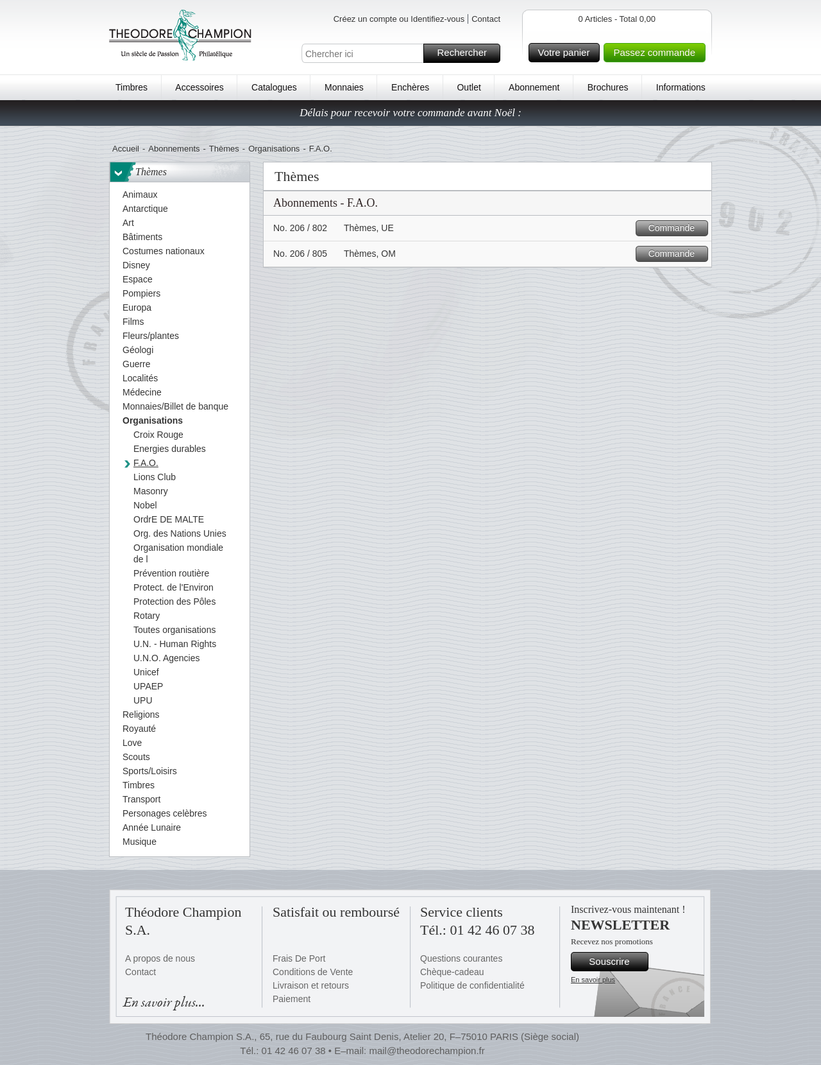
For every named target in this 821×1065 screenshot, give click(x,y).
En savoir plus (593, 979)
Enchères (410, 87)
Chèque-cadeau (452, 972)
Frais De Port (299, 958)
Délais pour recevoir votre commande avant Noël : (410, 113)
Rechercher (466, 53)
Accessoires (199, 87)
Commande (676, 228)
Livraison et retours (311, 985)
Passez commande (657, 52)
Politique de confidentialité (472, 985)
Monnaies (344, 87)
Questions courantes (461, 958)
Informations (681, 87)
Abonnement (534, 87)
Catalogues (274, 87)
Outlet (468, 87)
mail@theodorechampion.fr (426, 1050)
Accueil (125, 148)
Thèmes (224, 148)
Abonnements (173, 148)
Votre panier (567, 52)
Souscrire (617, 961)
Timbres (131, 87)
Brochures (608, 87)
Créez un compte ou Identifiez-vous (399, 19)
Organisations (274, 148)
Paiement (291, 999)
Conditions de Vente (313, 972)
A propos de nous (160, 958)
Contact (485, 19)
